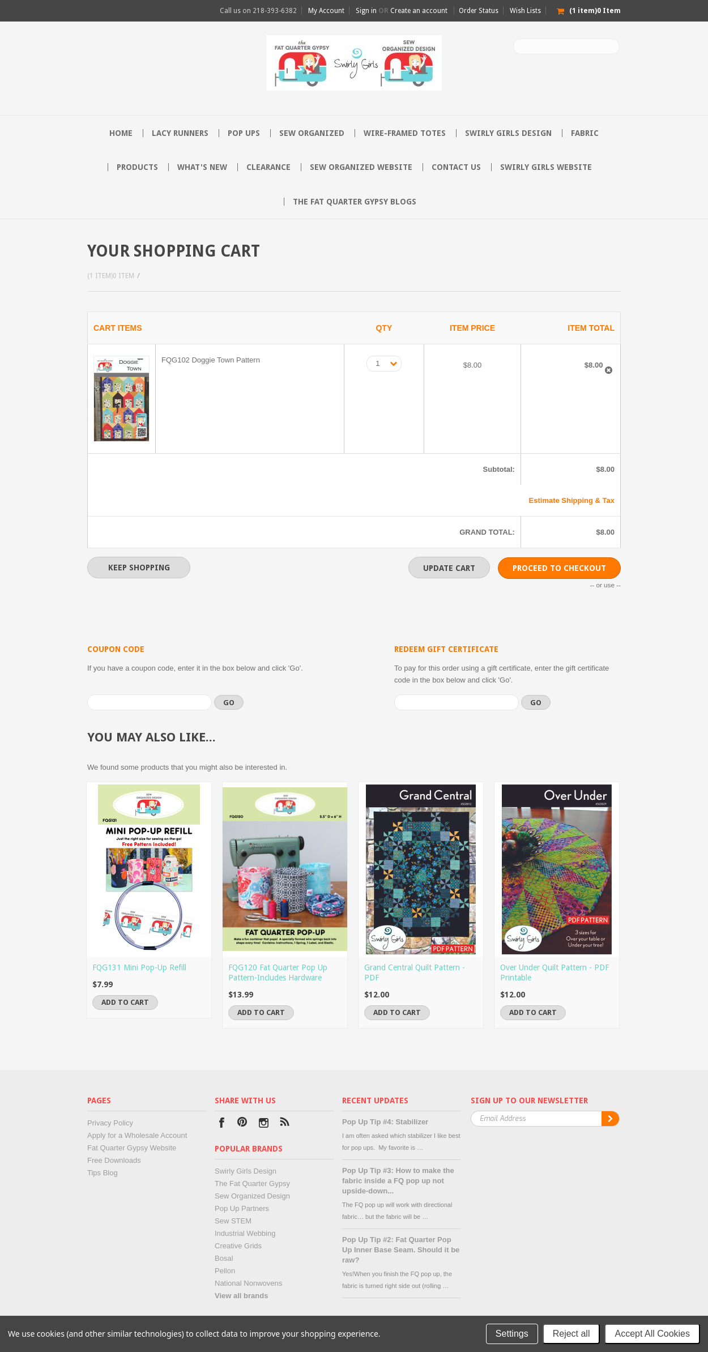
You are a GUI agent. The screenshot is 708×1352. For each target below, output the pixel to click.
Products (137, 167)
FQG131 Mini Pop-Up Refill (139, 967)
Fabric (585, 133)
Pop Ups (244, 133)
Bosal (224, 1258)
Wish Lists (525, 11)
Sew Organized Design (252, 1196)
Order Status (478, 11)
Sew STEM (233, 1221)
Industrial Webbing (245, 1233)
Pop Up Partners (242, 1208)
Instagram (264, 1124)
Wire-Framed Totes (405, 133)
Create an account (418, 11)
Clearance (268, 167)
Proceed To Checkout (559, 568)
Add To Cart (125, 1002)
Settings (512, 1333)
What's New (202, 167)
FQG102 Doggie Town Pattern (210, 360)
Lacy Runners (180, 133)
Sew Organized (311, 133)
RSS (285, 1124)
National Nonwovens (248, 1283)
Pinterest (243, 1124)
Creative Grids (238, 1246)
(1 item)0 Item (110, 276)
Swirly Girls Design (508, 133)
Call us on (258, 11)
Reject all (571, 1333)
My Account (326, 11)
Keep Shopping (139, 567)
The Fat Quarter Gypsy (252, 1183)
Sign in (366, 11)
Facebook (222, 1124)
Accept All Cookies (652, 1333)
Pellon (225, 1270)
